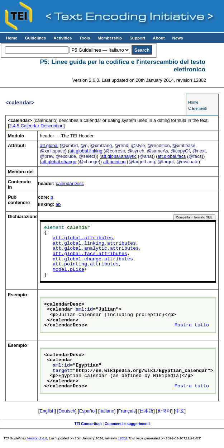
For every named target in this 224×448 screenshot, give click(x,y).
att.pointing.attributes (86, 264)
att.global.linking (86, 151)
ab (58, 204)
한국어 (164, 411)
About (159, 38)
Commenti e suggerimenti (127, 424)
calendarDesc (70, 183)
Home (11, 38)
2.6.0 (43, 438)
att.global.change (58, 161)
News (177, 38)
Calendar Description (36, 125)
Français (127, 411)
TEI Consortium (87, 424)
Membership (109, 38)
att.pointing (114, 161)
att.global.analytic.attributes (96, 248)
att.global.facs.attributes (90, 254)
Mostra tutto (192, 325)
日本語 (146, 411)
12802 (123, 438)
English (46, 411)
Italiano (107, 411)
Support (137, 38)
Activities (62, 38)
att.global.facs (172, 156)
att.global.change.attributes (93, 259)
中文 (180, 411)
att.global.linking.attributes (94, 243)
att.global (49, 145)
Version (32, 438)
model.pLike (68, 270)
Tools (84, 38)
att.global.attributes (83, 238)
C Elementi (197, 108)
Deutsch (66, 411)
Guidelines (35, 38)
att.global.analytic (119, 156)
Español (87, 411)
